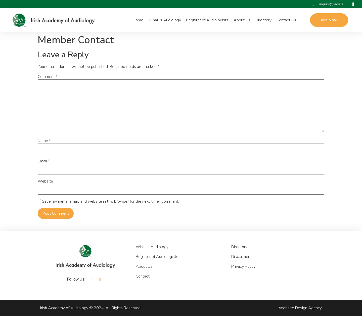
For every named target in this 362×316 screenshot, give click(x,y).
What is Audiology (164, 20)
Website (45, 181)
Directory (263, 20)
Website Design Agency (300, 308)
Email (44, 161)
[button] (353, 4)
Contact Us (286, 20)
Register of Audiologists (207, 20)
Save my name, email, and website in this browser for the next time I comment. (110, 201)
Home (138, 20)
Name (44, 141)
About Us (242, 20)
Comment (48, 77)
